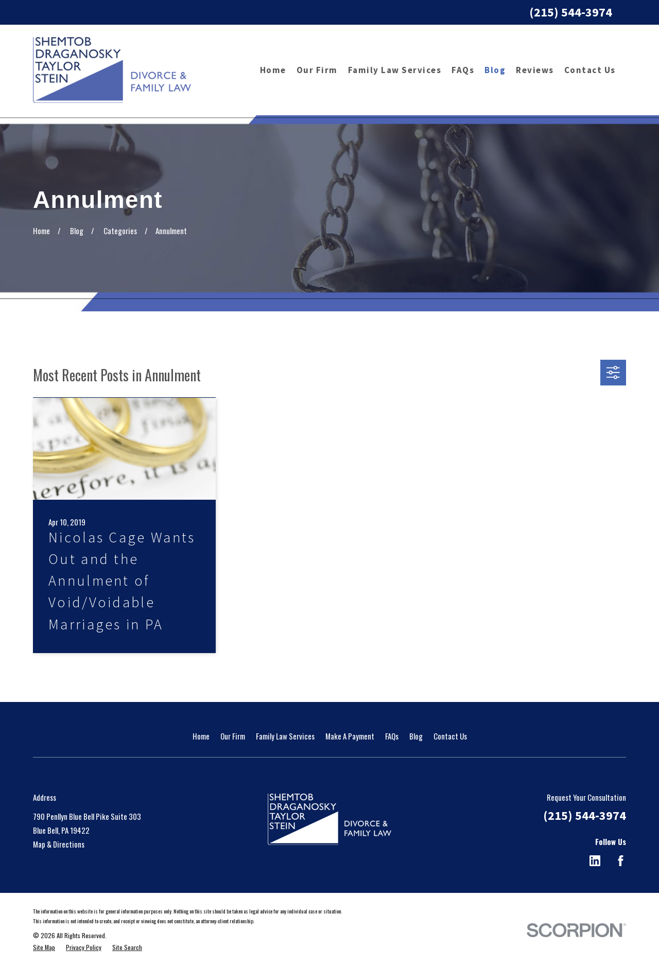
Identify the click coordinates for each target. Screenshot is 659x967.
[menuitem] (44, 948)
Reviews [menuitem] (535, 70)
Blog (416, 736)
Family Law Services (285, 736)
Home (201, 736)
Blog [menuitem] (495, 70)
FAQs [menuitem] (463, 70)
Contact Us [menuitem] (590, 70)
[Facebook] (620, 860)
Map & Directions (58, 844)
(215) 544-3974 (570, 12)
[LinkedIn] (594, 860)
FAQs (391, 736)
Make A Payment (349, 736)
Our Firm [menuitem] (317, 70)
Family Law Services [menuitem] (395, 70)
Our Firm (232, 736)
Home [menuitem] (273, 70)
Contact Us (450, 736)
